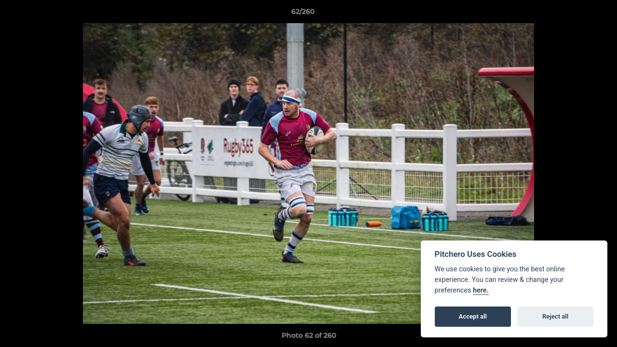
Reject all (555, 316)
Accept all (473, 316)
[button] (576, 14)
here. (481, 290)
